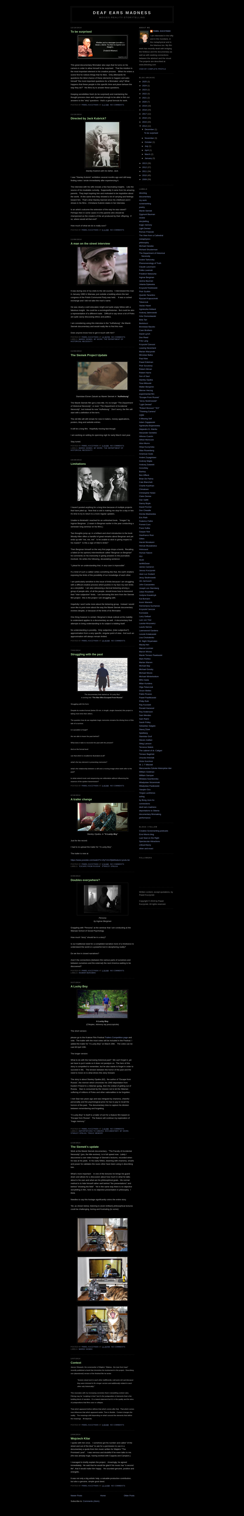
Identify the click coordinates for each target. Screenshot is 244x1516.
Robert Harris (145, 373)
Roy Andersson (146, 712)
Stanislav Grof (145, 736)
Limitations (78, 463)
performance (144, 818)
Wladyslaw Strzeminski (149, 782)
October (148, 142)
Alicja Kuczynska (146, 447)
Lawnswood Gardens (148, 630)
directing (143, 193)
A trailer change (81, 799)
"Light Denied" (145, 404)
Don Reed (143, 337)
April (147, 150)
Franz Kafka (144, 528)
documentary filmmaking (150, 814)
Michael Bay (144, 666)
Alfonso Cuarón (146, 436)
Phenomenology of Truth (150, 263)
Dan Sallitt (143, 500)
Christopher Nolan (147, 493)
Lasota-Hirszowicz (147, 623)
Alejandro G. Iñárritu (148, 429)
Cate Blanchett (145, 482)
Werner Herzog (146, 390)
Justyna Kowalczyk (147, 595)
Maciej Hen (144, 645)
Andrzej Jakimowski (148, 312)
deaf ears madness (147, 807)
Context (76, 1362)
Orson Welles (145, 690)
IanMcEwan (144, 563)
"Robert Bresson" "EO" (149, 408)
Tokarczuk (143, 302)
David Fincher (145, 507)
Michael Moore (145, 673)
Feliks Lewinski (146, 270)
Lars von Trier (145, 620)
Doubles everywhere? (85, 880)
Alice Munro (144, 443)
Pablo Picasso (145, 694)
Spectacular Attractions (149, 841)
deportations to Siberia (91, 1131)
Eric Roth (143, 517)
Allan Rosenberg (146, 450)
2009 (144, 179)
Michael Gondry (146, 669)
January (148, 158)
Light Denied (144, 228)
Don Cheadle (145, 510)
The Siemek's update (85, 1146)
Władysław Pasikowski (149, 786)
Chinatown (144, 489)
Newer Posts (76, 1495)
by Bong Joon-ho (146, 800)
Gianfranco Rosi (146, 535)
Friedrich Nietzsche (147, 274)
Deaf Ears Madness (122, 12)
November (150, 138)
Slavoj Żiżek (144, 729)
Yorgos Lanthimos (147, 793)
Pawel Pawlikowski (147, 697)
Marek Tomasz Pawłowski (150, 655)
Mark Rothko (145, 659)
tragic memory (95, 1133)
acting (142, 796)
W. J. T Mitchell (146, 765)
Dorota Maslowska (147, 514)
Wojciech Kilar (80, 1438)
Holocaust (143, 549)
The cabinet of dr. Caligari (150, 750)
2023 (144, 89)
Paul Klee (143, 358)
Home (103, 1495)
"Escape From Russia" (90, 866)
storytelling (144, 221)
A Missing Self (145, 418)
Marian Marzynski (147, 351)
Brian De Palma (146, 479)
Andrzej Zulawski (146, 464)
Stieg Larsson (145, 743)
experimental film (146, 394)
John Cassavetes (147, 584)
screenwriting (145, 203)
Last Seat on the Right (149, 838)
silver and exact (146, 848)
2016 (144, 118)
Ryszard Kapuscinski (148, 298)
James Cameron (146, 567)
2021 (144, 98)
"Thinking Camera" (147, 411)
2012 (144, 167)
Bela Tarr (143, 320)
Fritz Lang (143, 341)
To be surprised (81, 31)
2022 (144, 94)
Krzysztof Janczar (147, 609)
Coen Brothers (145, 330)
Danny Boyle (145, 503)
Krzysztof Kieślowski (148, 288)
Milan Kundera (145, 683)
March (148, 154)
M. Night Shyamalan (148, 641)
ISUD (141, 560)
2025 (144, 81)
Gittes (141, 538)
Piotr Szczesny (145, 366)
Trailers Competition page (116, 1037)
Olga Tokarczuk (146, 687)
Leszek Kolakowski (147, 634)
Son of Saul (144, 376)
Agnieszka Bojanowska (149, 425)
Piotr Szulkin (144, 291)
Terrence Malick (146, 747)
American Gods (146, 454)
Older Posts (129, 1495)
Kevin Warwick (145, 602)
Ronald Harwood (146, 708)
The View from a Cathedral (151, 235)
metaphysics (144, 239)
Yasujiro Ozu (144, 789)
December (150, 129)
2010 (144, 175)
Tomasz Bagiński (146, 754)
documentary (112, 1131)
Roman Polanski (146, 232)
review (142, 218)
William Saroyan (146, 775)
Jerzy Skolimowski (147, 577)
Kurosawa (143, 613)
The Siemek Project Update (89, 355)
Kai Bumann (144, 599)
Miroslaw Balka (146, 355)
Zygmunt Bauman (147, 214)
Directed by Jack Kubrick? (88, 118)
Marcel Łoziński (146, 648)
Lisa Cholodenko (146, 637)
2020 (144, 102)
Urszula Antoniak (146, 758)
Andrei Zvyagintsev (147, 457)
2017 (144, 114)
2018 (144, 110)
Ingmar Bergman (87, 973)
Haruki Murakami (146, 542)
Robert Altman (145, 369)
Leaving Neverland (147, 348)
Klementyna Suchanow (149, 606)
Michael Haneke (146, 246)
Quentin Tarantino (147, 295)
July (147, 146)
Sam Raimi (144, 719)
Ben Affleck (144, 475)
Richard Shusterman (148, 249)
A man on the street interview (90, 243)
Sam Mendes (145, 715)
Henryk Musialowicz (148, 546)
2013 (144, 163)
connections (144, 803)
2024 (144, 85)
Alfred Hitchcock (146, 440)
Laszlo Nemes (145, 627)
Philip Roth (144, 701)
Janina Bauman (146, 281)
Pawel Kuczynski (162, 31)
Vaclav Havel (145, 305)
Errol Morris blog (146, 834)
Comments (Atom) (91, 1501)
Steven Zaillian (145, 740)
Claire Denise (145, 496)
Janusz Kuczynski (147, 570)
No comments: (117, 105)
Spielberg (143, 733)
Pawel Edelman (146, 362)
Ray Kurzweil (145, 705)
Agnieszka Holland (147, 309)
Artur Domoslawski (147, 316)
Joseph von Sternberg (149, 588)
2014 (144, 126)
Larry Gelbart (145, 616)
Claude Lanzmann (147, 267)
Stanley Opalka (110, 866)
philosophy (144, 242)
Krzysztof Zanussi (147, 344)
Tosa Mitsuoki (145, 383)
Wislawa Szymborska (148, 779)
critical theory (145, 845)
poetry (142, 207)
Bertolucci (143, 323)
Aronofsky (143, 468)
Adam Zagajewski (147, 422)
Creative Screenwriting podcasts (153, 831)
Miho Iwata (144, 680)
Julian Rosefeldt (146, 592)
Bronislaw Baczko (147, 327)
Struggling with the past (87, 654)
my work (98, 339)
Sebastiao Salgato (147, 726)
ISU (141, 556)
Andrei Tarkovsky (147, 259)
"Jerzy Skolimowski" (148, 401)
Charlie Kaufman (146, 486)
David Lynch (144, 334)
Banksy (142, 471)
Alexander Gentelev (148, 433)
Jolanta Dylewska (147, 284)
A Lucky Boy (79, 986)
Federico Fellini (146, 521)
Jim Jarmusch (145, 581)
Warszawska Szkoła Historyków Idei (155, 768)
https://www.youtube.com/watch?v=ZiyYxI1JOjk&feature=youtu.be (100, 860)
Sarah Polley (145, 722)
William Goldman (146, 772)
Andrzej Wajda (145, 461)
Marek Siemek (86, 339)
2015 (144, 122)
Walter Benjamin (146, 387)
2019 (144, 106)
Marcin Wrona (145, 651)
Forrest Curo (144, 524)
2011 (144, 171)
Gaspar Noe (144, 531)
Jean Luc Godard (147, 574)
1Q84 (141, 415)
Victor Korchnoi (146, 761)
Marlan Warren (145, 662)
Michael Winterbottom (149, 676)
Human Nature (145, 553)
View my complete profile (152, 69)
